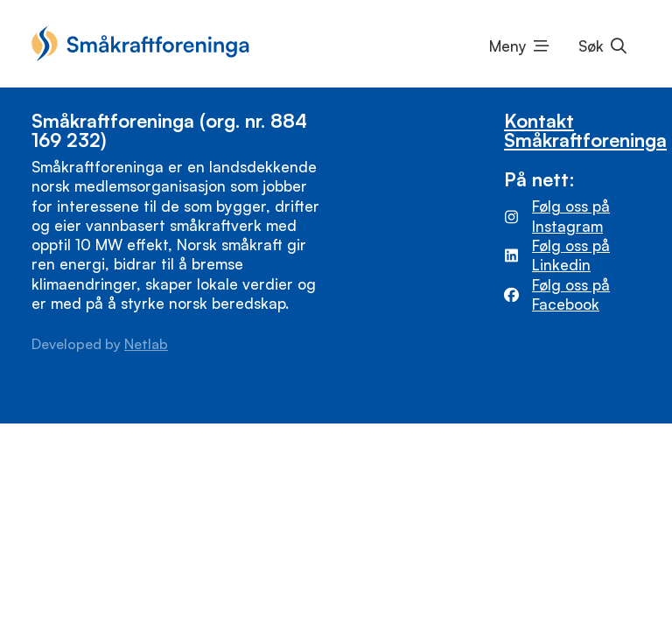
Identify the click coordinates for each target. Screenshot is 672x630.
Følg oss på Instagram (571, 215)
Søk (591, 46)
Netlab (146, 344)
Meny (508, 46)
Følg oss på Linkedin (571, 255)
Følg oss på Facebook (571, 294)
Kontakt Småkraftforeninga (585, 129)
